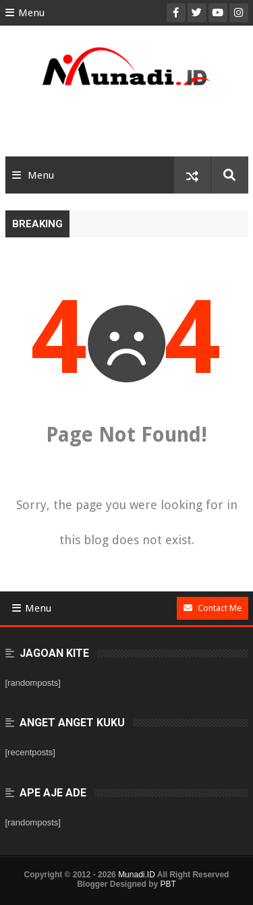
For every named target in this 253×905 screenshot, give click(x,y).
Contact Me (213, 608)
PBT (168, 884)
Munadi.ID (136, 874)
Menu (25, 13)
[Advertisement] (126, 126)
